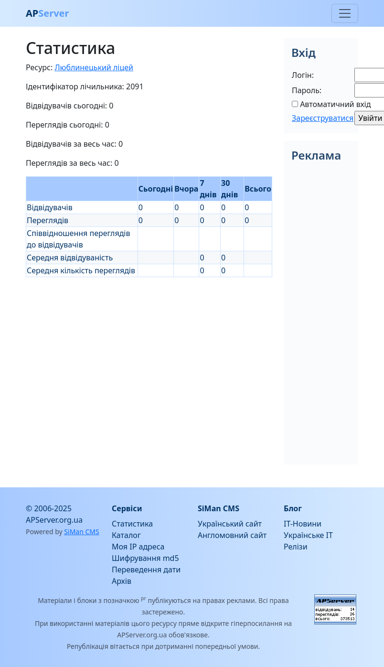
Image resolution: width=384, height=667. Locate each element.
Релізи (296, 546)
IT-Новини (302, 523)
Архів (121, 581)
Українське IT (308, 535)
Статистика (132, 523)
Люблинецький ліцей (93, 67)
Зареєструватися (322, 118)
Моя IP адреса (138, 546)
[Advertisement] (149, 344)
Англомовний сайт (232, 535)
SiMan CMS (81, 531)
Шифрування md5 (145, 558)
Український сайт (230, 523)
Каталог (126, 535)
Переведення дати (146, 569)
